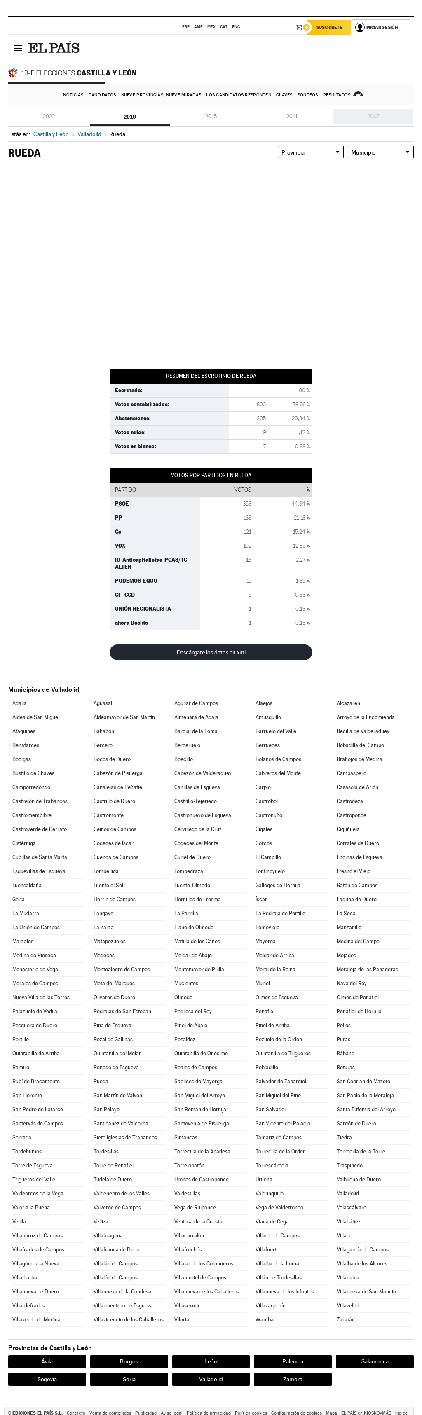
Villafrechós (188, 1249)
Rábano (345, 1053)
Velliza (101, 1221)
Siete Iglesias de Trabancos (125, 1137)
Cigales (264, 829)
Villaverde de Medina (36, 1320)
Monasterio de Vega (35, 969)
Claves (284, 95)
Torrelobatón (189, 1165)
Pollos (344, 1025)
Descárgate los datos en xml (211, 652)
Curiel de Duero (192, 857)
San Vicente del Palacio (283, 1123)
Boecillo (183, 759)
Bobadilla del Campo (360, 745)
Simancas (185, 1137)
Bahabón (104, 731)
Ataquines (23, 731)
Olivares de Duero (114, 997)
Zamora (292, 1379)
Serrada (21, 1137)
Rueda (101, 1081)
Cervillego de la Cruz (198, 829)
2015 (211, 116)
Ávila (47, 1361)
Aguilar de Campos (196, 703)
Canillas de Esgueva (197, 787)
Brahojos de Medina (359, 759)
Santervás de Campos (37, 1123)
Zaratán (346, 1320)
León (210, 1361)
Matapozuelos (110, 941)
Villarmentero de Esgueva (123, 1306)
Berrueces (268, 745)
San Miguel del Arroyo (199, 1095)
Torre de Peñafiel (114, 1165)
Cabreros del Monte (278, 773)
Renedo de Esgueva (116, 1067)
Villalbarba (24, 1277)
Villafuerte (267, 1249)
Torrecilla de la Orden (281, 1151)
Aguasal (103, 703)
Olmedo (183, 997)
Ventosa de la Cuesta (198, 1221)
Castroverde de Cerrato (39, 829)
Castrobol (267, 801)
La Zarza (104, 927)
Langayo (103, 913)
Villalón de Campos (116, 1277)
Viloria (181, 1320)
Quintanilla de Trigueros (283, 1053)
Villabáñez (349, 1221)
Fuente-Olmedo (192, 885)
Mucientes (186, 983)
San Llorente (27, 1095)
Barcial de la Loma (196, 731)
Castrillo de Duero (114, 801)
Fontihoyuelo (270, 871)
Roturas (346, 1067)
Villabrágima (108, 1235)
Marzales (22, 941)
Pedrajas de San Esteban (122, 1011)
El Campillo (268, 857)
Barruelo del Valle (276, 731)
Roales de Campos (195, 1067)
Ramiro (20, 1067)
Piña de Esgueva (112, 1025)
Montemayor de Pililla (199, 969)
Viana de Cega (272, 1221)
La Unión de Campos (36, 927)
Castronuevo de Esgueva (202, 815)
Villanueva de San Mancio (366, 1291)
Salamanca (375, 1361)
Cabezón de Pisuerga (118, 773)
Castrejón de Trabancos (40, 801)
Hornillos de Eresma (197, 899)
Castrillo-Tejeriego (195, 801)
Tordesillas (106, 1151)
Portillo (20, 1039)
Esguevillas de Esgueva (39, 871)
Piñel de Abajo (190, 1025)
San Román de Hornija (200, 1109)
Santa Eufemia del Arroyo (366, 1109)
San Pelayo (107, 1109)
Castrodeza (350, 801)
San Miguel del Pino (278, 1095)
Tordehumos (27, 1151)
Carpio (263, 787)
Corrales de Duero (358, 843)
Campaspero (351, 773)
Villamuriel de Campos (200, 1277)
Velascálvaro (351, 1207)
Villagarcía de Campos (363, 1249)
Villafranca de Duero (117, 1249)
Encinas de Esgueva (359, 857)
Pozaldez (184, 1039)
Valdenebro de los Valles (122, 1193)
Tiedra (344, 1137)
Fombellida (106, 871)
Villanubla (348, 1277)
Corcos (264, 843)
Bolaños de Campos (278, 759)
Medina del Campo (358, 941)
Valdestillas (187, 1193)
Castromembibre (32, 815)
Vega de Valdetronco (279, 1207)
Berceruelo (187, 745)
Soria (129, 1379)
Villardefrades (28, 1306)
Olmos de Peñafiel (358, 997)
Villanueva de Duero (35, 1291)
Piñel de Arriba (273, 1025)
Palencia (292, 1361)
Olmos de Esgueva (277, 997)
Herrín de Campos (115, 899)
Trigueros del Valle (33, 1179)
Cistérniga (24, 843)
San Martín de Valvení (118, 1095)
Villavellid (348, 1306)
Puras (343, 1039)
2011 (292, 116)
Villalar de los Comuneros (203, 1263)
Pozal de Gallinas (113, 1039)
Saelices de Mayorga (198, 1081)
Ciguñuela (348, 829)
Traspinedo (350, 1165)
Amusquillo (268, 717)
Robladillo (267, 1067)
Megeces (104, 955)
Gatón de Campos (357, 885)
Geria (18, 899)
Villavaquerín (271, 1306)
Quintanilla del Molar (117, 1053)
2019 (130, 116)
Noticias (73, 95)
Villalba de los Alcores (362, 1263)
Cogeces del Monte (196, 843)
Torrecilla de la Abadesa (202, 1151)
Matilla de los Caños (197, 941)
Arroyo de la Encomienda (366, 717)
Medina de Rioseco (34, 955)
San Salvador (271, 1109)
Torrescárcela (272, 1165)
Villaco (344, 1235)
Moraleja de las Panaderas (367, 969)
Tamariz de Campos (279, 1137)
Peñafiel (265, 1011)
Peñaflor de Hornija (359, 1011)
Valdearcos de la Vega (37, 1193)
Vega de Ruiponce (195, 1207)
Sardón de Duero (356, 1123)
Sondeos (308, 95)
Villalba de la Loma (277, 1263)
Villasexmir (187, 1306)
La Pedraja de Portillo (280, 913)
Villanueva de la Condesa (122, 1291)
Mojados (346, 955)
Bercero (103, 745)
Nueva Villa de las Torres (41, 997)
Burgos (129, 1361)
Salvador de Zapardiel (281, 1081)
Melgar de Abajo (193, 955)
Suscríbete (330, 27)
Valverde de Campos (117, 1207)
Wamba (265, 1320)
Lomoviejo (267, 927)
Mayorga (266, 941)
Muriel (263, 983)
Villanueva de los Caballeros (206, 1291)
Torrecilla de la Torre (361, 1151)
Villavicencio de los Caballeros (129, 1320)
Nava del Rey (352, 983)
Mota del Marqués (114, 983)
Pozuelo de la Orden (279, 1039)
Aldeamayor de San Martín (124, 717)
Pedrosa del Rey (193, 1011)
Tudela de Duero (113, 1179)
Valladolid (348, 1193)
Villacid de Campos (278, 1235)
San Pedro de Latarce (37, 1109)
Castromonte (109, 815)
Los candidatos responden (238, 95)
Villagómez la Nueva (35, 1263)
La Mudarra (25, 913)
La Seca (346, 913)
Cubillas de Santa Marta (39, 857)
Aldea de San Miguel (35, 717)
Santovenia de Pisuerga (201, 1123)
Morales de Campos (35, 983)
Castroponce (351, 815)
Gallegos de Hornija (278, 885)
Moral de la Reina (275, 969)
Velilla (19, 1221)
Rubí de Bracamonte (36, 1081)
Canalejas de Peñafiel (118, 787)
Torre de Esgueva (32, 1165)
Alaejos (264, 703)
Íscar (261, 899)
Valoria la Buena (31, 1207)
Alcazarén (348, 703)
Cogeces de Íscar (114, 843)
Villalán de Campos (116, 1263)
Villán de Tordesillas (279, 1277)
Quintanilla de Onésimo (201, 1053)
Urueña (264, 1179)
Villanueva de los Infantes (285, 1291)
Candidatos (102, 95)
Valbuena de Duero (359, 1179)
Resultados (337, 95)
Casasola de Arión (357, 787)
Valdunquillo (270, 1193)
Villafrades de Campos (38, 1249)
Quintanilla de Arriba (36, 1053)
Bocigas (21, 759)
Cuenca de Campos (116, 857)
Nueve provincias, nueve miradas (161, 95)
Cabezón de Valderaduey (203, 773)
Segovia (47, 1379)
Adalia (19, 703)
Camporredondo (31, 787)
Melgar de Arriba (275, 955)
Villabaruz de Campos (37, 1235)
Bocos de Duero (112, 759)
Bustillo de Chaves (33, 773)
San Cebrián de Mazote (363, 1081)
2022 (49, 116)
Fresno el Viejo (353, 871)
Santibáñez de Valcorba (121, 1123)
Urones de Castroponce (201, 1179)
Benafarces (25, 745)
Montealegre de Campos (122, 969)
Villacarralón (189, 1235)
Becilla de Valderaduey (363, 731)
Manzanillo (349, 927)
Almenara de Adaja (196, 717)
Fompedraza (188, 871)
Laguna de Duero (357, 899)
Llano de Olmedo (193, 927)
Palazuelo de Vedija (34, 1011)
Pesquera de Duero (34, 1025)
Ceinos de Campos (115, 829)
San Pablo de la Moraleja (365, 1095)
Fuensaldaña (27, 885)
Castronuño (269, 815)
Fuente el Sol (108, 885)
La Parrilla (186, 913)
